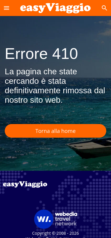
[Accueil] (55, 8)
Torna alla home (55, 130)
